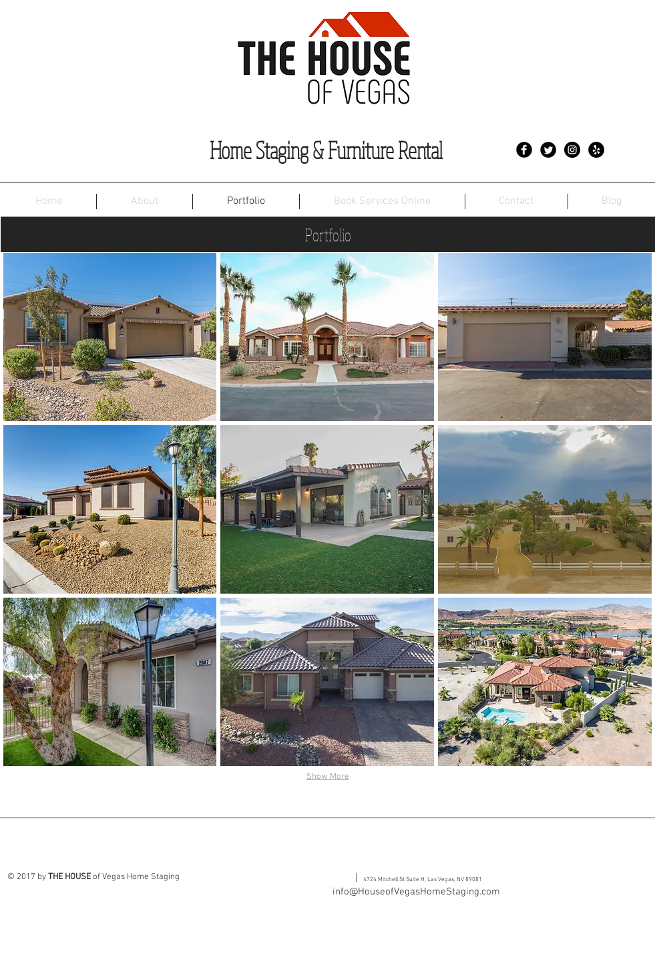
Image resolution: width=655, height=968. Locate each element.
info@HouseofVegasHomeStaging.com (416, 892)
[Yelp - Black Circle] (596, 150)
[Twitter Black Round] (548, 150)
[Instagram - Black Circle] (572, 150)
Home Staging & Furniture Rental (326, 150)
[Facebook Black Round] (524, 150)
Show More (327, 776)
